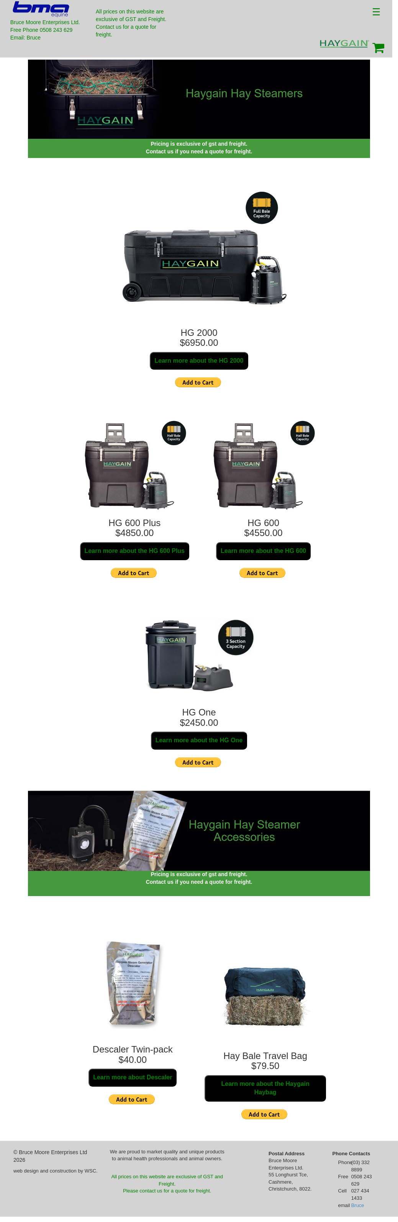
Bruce (357, 1205)
